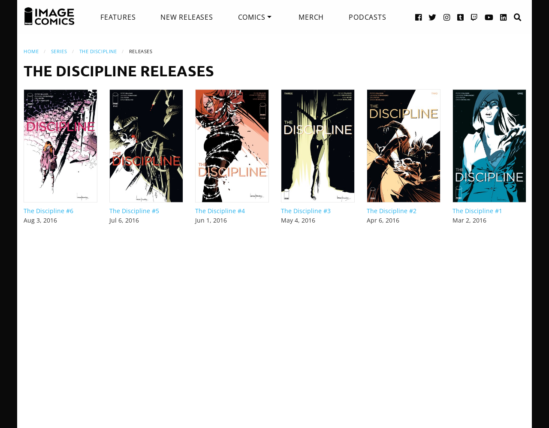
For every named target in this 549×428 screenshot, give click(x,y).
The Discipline (98, 51)
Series (59, 51)
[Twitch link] (474, 16)
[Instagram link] (446, 16)
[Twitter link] (432, 16)
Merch (311, 17)
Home (31, 51)
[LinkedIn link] (503, 16)
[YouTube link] (489, 16)
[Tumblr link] (460, 16)
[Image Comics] (49, 16)
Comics (251, 17)
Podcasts (367, 17)
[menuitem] (118, 17)
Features (118, 17)
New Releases (186, 17)
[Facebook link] (418, 16)
